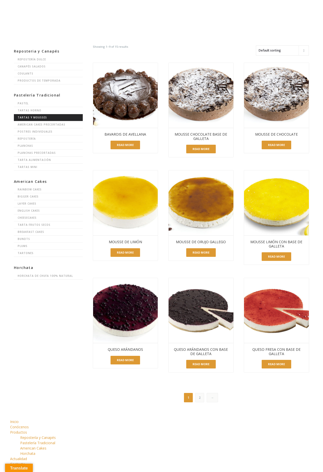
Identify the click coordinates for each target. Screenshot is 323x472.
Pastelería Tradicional (37, 442)
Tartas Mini (27, 167)
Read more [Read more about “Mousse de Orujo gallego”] (201, 252)
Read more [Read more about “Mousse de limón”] (125, 252)
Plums (23, 246)
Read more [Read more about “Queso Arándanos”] (125, 360)
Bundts (24, 239)
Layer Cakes (27, 203)
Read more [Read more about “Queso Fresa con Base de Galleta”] (276, 364)
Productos (18, 432)
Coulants (25, 73)
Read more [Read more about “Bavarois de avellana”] (125, 145)
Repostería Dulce (32, 59)
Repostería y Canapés (38, 437)
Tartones (26, 253)
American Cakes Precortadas (41, 124)
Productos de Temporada (39, 80)
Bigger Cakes (28, 196)
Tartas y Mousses (32, 117)
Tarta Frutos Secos (34, 225)
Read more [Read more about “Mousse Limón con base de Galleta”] (276, 256)
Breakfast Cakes (31, 232)
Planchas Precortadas (37, 153)
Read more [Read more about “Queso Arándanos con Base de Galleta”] (201, 364)
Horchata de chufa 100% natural (45, 276)
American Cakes (33, 448)
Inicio (14, 421)
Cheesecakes (27, 217)
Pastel (23, 103)
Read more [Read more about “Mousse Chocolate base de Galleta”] (201, 149)
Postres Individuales (35, 131)
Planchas (25, 145)
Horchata (27, 453)
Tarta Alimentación (34, 160)
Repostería (27, 138)
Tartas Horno (29, 110)
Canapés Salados (32, 66)
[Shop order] (282, 50)
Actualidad (18, 458)
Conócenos (19, 427)
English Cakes (29, 210)
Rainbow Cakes (30, 189)
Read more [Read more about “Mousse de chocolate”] (276, 145)
